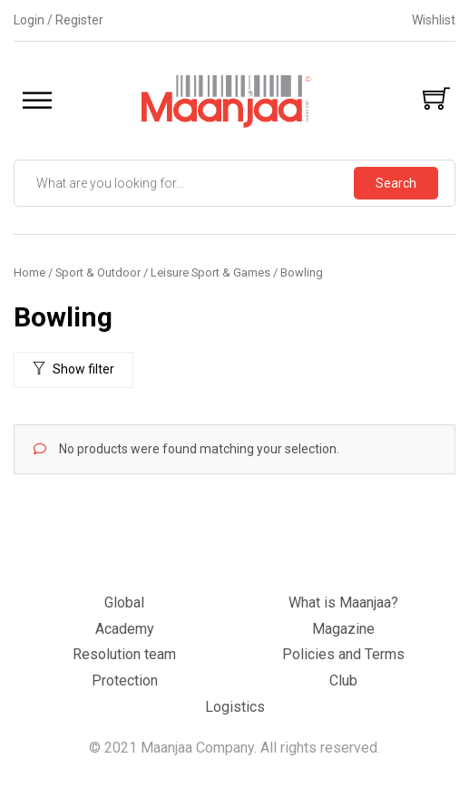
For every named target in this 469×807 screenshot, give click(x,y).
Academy (124, 628)
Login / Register (58, 20)
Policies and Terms (343, 654)
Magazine (343, 628)
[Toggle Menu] (37, 101)
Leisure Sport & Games (210, 272)
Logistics (235, 706)
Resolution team (124, 654)
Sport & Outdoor (98, 272)
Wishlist (433, 20)
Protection (125, 680)
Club (343, 680)
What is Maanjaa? (343, 602)
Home (29, 272)
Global (124, 602)
